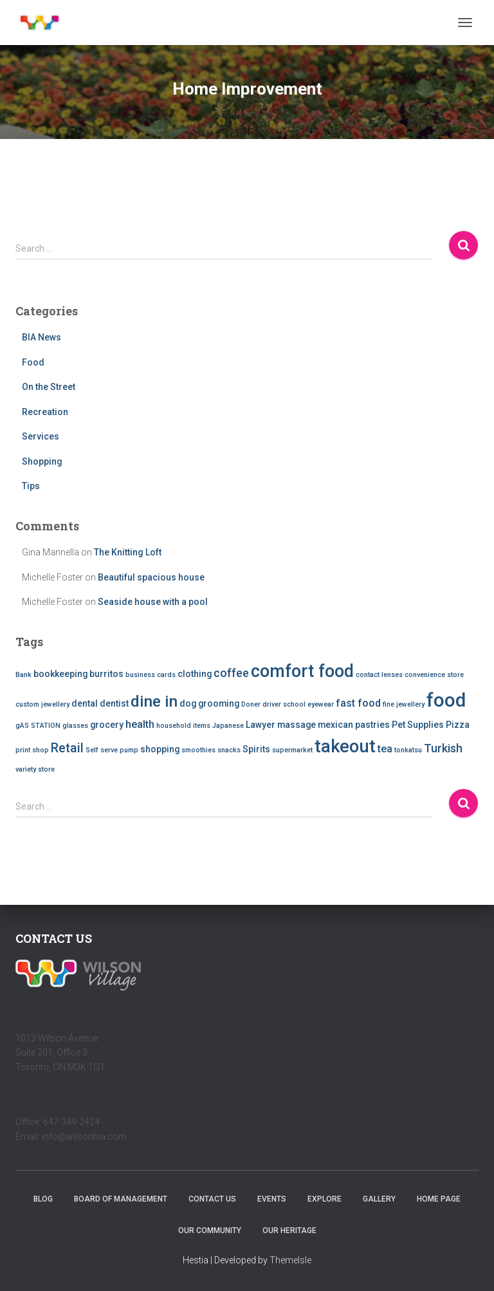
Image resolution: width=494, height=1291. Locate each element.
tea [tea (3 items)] (385, 749)
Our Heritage (289, 1230)
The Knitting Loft (127, 552)
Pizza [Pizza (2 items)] (458, 725)
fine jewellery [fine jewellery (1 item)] (404, 704)
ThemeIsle (290, 1260)
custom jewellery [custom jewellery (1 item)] (42, 704)
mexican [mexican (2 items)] (335, 725)
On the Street (48, 387)
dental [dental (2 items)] (84, 703)
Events (271, 1198)
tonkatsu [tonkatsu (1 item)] (408, 750)
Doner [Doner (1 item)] (251, 704)
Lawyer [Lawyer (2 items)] (260, 725)
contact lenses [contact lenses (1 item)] (379, 675)
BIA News (41, 337)
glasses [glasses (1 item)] (75, 725)
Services (40, 436)
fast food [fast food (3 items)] (358, 703)
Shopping (42, 461)
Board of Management (120, 1198)
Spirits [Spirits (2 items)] (256, 749)
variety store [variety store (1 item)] (35, 769)
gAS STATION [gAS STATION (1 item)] (37, 725)
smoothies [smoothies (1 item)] (198, 750)
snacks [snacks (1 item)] (229, 750)
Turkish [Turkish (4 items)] (443, 748)
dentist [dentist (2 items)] (114, 703)
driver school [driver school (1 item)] (284, 704)
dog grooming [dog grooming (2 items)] (209, 703)
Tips (31, 486)
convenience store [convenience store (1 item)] (434, 675)
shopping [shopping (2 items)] (159, 749)
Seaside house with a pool (153, 602)
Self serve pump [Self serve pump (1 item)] (112, 750)
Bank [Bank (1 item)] (23, 675)
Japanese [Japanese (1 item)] (228, 725)
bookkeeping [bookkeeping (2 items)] (60, 674)
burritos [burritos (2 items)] (106, 674)
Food (33, 362)
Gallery (379, 1198)
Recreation (45, 412)
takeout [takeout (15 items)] (345, 746)
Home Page (439, 1198)
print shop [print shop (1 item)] (32, 750)
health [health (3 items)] (139, 724)
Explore (324, 1198)
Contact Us (212, 1198)
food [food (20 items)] (446, 700)
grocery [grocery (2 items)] (107, 725)
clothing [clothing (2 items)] (195, 674)
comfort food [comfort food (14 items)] (302, 671)
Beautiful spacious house (151, 577)
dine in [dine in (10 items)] (154, 701)
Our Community (209, 1230)
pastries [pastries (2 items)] (372, 725)
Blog (43, 1198)
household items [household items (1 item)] (183, 725)
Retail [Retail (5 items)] (67, 748)
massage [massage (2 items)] (296, 725)
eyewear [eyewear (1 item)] (320, 704)
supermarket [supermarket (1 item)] (292, 750)
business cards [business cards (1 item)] (150, 675)
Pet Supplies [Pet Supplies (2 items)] (418, 725)
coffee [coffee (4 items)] (231, 673)
